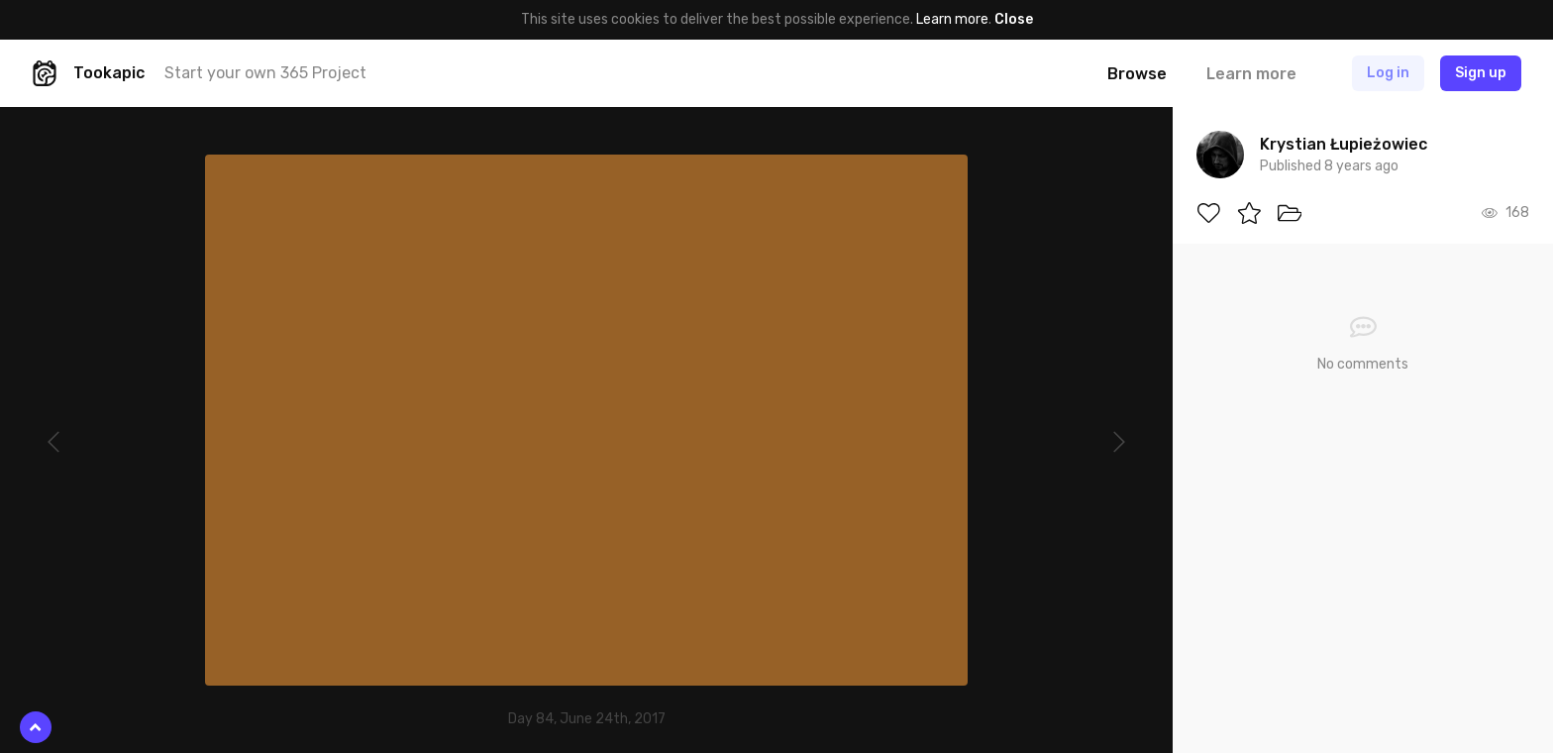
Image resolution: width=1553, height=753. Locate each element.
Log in (1388, 72)
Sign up (1480, 72)
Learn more (952, 19)
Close (1013, 19)
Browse (1137, 73)
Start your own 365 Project (265, 72)
